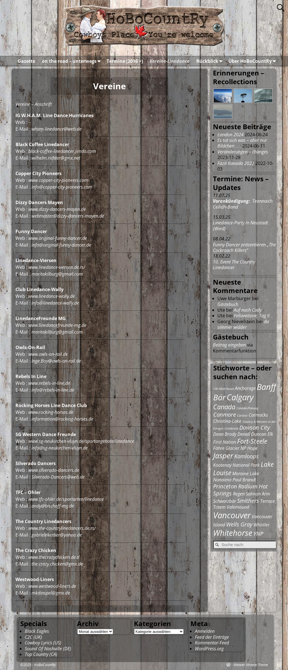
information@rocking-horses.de (62, 419)
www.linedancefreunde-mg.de (57, 325)
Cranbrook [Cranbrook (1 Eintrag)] (231, 428)
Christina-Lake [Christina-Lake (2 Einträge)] (227, 421)
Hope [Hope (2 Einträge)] (252, 448)
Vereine (22, 104)
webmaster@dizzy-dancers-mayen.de (68, 216)
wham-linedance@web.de (57, 129)
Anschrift (43, 104)
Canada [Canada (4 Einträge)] (224, 406)
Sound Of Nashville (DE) (48, 649)
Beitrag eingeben (229, 345)
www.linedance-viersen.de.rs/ (56, 267)
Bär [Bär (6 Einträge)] (219, 397)
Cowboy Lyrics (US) (43, 643)
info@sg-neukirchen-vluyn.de (60, 448)
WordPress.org (209, 649)
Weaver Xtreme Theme (250, 664)
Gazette (26, 61)
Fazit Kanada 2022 (235, 163)
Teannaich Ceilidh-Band (243, 204)
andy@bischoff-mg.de (53, 506)
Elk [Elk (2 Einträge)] (270, 434)
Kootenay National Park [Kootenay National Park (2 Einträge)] (236, 465)
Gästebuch (227, 304)
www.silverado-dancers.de (53, 470)
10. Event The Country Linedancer (234, 265)
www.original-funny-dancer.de (57, 238)
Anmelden (205, 631)
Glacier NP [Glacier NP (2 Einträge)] (236, 448)
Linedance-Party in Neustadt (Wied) (240, 225)
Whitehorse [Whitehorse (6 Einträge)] (232, 532)
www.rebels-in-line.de (49, 383)
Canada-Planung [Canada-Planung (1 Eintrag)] (247, 408)
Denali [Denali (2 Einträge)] (243, 434)
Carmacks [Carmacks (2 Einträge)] (258, 415)
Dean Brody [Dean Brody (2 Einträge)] (224, 434)
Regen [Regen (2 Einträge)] (239, 494)
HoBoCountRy (45, 664)
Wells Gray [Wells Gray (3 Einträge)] (239, 524)
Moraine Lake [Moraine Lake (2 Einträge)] (245, 473)
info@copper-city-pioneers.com (62, 187)
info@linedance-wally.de (55, 303)
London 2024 (230, 134)
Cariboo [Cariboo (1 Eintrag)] (242, 415)
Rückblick (210, 61)
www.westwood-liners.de (52, 586)
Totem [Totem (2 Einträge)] (219, 507)
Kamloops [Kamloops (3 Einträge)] (246, 456)
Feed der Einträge (212, 637)
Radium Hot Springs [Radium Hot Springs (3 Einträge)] (240, 490)
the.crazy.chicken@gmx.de (57, 564)
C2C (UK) (33, 637)
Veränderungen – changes (242, 152)
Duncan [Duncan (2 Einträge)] (258, 434)
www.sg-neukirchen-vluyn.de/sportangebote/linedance (81, 441)
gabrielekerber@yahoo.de (57, 535)
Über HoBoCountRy (253, 61)
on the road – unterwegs (72, 61)
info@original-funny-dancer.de (61, 245)
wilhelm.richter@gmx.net (56, 158)
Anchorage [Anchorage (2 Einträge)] (245, 388)
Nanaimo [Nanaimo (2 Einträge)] (222, 480)
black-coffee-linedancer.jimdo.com (62, 151)
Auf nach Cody (248, 310)
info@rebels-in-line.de (53, 390)
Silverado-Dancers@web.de (58, 477)
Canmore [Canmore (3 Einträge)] (224, 414)
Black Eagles (37, 631)
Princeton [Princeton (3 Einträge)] (225, 486)
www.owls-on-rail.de (48, 354)
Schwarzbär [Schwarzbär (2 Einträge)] (224, 501)
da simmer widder (243, 324)
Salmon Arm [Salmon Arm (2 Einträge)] (258, 494)
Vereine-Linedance (170, 61)
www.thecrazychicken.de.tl (53, 557)
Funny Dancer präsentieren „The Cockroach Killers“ (244, 247)
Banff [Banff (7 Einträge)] (266, 386)
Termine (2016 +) (125, 61)
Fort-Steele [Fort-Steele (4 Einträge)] (252, 441)
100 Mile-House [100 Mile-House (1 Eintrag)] (223, 389)
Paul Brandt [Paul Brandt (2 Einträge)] (244, 480)
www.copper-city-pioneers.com (58, 180)
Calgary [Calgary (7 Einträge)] (240, 397)
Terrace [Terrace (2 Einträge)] (267, 501)
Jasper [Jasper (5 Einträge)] (223, 456)
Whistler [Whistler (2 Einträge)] (261, 525)
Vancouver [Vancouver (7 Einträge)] (232, 515)
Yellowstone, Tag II (251, 315)
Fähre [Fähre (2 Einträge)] (218, 448)
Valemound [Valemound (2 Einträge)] (238, 507)
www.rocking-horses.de (50, 412)
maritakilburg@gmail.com (57, 274)
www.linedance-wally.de (51, 296)
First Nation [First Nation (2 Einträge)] (224, 442)
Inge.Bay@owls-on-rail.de (56, 361)
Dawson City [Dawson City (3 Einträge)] (254, 427)
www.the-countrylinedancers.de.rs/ (62, 528)
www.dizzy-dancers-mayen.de (57, 209)
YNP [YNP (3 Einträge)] (258, 533)
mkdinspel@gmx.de (51, 593)
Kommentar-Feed (212, 643)
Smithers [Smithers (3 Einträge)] (248, 500)
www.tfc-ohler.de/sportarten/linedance (66, 499)
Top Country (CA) (41, 654)
